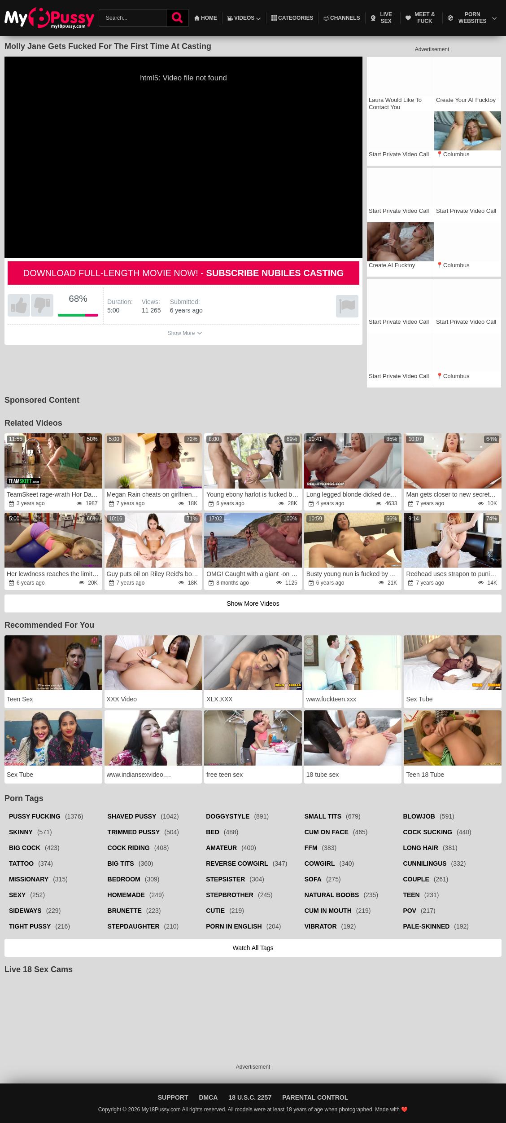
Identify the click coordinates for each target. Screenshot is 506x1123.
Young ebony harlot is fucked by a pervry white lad (253, 494)
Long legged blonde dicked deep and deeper (353, 494)
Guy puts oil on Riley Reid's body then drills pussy (154, 573)
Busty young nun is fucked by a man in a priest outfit (353, 573)
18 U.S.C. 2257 (249, 1097)
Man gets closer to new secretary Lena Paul (453, 494)
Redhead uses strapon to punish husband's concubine (453, 573)
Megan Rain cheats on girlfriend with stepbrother (154, 494)
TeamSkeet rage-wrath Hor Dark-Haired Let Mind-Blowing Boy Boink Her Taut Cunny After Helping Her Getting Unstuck (54, 494)
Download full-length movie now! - (183, 273)
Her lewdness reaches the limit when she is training (54, 573)
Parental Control (315, 1097)
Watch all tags (252, 947)
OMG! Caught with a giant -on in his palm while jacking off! (253, 573)
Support (173, 1097)
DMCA (208, 1097)
